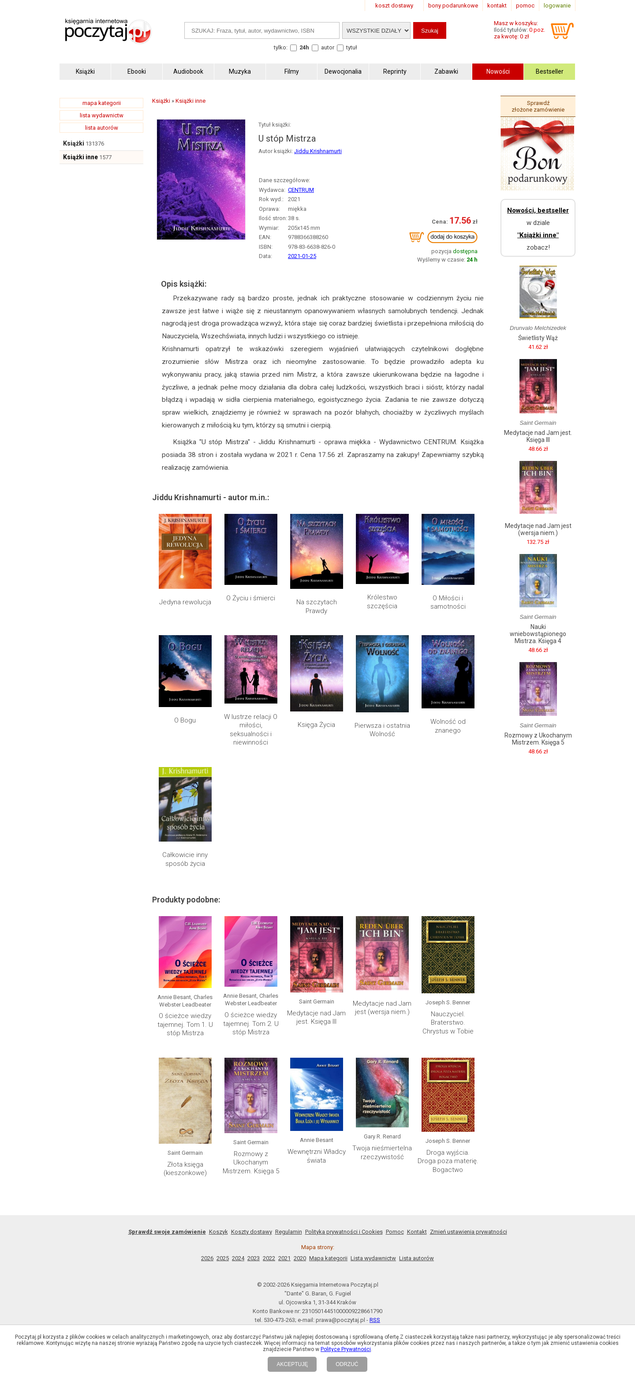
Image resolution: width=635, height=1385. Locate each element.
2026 (207, 1258)
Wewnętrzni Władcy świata (317, 1156)
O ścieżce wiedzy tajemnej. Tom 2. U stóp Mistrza (251, 1023)
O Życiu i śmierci (250, 598)
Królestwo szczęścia (382, 601)
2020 (300, 1258)
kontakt (497, 5)
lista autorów (101, 127)
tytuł (351, 47)
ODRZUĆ (347, 1364)
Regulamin (288, 1231)
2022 (269, 1258)
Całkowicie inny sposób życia (185, 859)
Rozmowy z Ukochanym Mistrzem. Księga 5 (251, 1162)
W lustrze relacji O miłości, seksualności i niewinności (250, 730)
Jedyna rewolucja (185, 602)
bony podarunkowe (453, 5)
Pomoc (395, 1231)
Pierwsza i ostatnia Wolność (382, 730)
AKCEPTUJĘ (292, 1364)
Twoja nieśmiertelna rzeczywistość (382, 1152)
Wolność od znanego (448, 726)
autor (327, 47)
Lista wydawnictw (373, 1258)
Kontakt (417, 1231)
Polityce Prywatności (346, 1349)
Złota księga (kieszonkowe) (185, 1168)
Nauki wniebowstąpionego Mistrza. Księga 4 (538, 633)
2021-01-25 (302, 256)
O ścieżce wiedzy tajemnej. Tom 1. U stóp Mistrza (185, 1024)
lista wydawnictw (101, 115)
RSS (375, 1320)
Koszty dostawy (251, 1231)
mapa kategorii (101, 103)
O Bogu (185, 720)
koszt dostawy (394, 5)
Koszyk (218, 1231)
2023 (253, 1258)
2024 (238, 1258)
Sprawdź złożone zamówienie (538, 106)
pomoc (525, 5)
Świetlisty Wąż (538, 337)
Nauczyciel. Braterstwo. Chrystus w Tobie (448, 1022)
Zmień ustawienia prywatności (468, 1231)
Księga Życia (316, 725)
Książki (73, 143)
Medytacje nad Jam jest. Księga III (316, 1017)
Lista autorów (416, 1258)
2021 (284, 1258)
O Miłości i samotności (448, 602)
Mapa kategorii (328, 1258)
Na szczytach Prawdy (316, 606)
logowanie (557, 5)
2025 (223, 1258)
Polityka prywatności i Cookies (344, 1231)
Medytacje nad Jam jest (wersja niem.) (382, 1007)
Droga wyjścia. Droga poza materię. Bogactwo (448, 1161)
